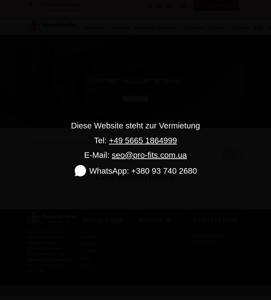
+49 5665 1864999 (143, 140)
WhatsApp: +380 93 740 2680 (135, 170)
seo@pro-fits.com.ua (149, 155)
